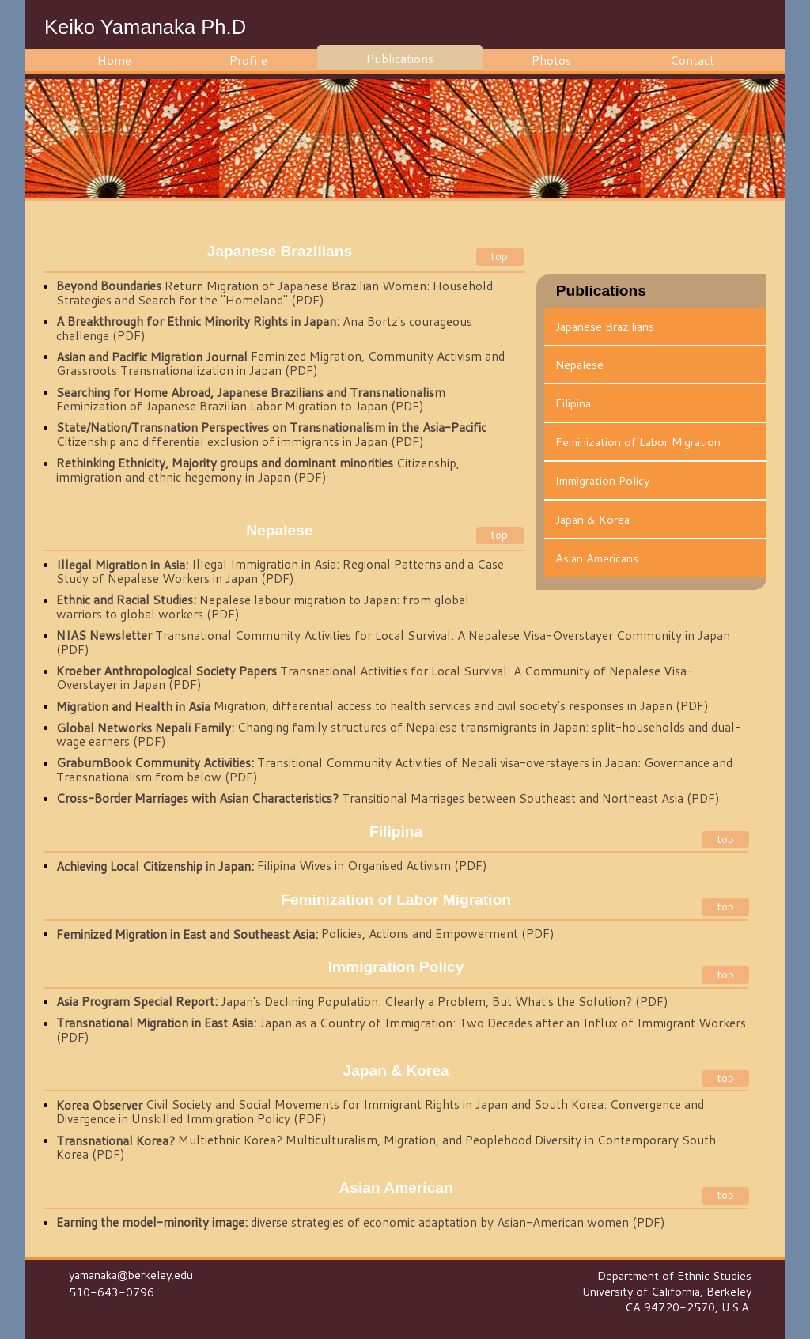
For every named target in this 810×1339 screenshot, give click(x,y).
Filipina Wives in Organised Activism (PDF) (271, 866)
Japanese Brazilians (604, 326)
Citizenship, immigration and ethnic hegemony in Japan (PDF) (258, 470)
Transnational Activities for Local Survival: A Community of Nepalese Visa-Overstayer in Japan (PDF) (374, 678)
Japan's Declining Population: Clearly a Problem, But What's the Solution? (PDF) (362, 1002)
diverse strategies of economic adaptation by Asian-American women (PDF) (360, 1223)
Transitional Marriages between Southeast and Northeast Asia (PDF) (388, 799)
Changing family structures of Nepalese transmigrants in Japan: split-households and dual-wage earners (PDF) (398, 735)
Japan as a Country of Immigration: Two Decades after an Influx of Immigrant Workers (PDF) (401, 1030)
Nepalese (579, 364)
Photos (551, 60)
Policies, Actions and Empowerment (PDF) (305, 934)
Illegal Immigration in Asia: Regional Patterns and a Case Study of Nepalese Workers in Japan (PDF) (280, 572)
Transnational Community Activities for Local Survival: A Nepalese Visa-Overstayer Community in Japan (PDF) (393, 643)
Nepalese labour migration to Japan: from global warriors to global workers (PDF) (262, 607)
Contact (692, 60)
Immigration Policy (602, 480)
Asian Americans (596, 558)
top (499, 255)
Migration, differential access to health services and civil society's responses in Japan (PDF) (382, 706)
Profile (248, 60)
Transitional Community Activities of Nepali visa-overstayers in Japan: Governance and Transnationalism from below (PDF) (394, 770)
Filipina (573, 403)
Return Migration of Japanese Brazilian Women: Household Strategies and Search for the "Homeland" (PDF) (274, 293)
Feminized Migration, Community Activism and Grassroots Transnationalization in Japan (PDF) (280, 364)
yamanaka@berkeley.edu (131, 1274)
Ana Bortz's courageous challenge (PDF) (264, 329)
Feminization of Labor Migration (638, 441)
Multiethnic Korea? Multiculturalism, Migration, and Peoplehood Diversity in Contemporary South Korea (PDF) (386, 1147)
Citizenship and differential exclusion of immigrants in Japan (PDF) (271, 435)
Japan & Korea (592, 519)
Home (114, 60)
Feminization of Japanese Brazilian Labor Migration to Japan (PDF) (250, 399)
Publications (399, 58)
